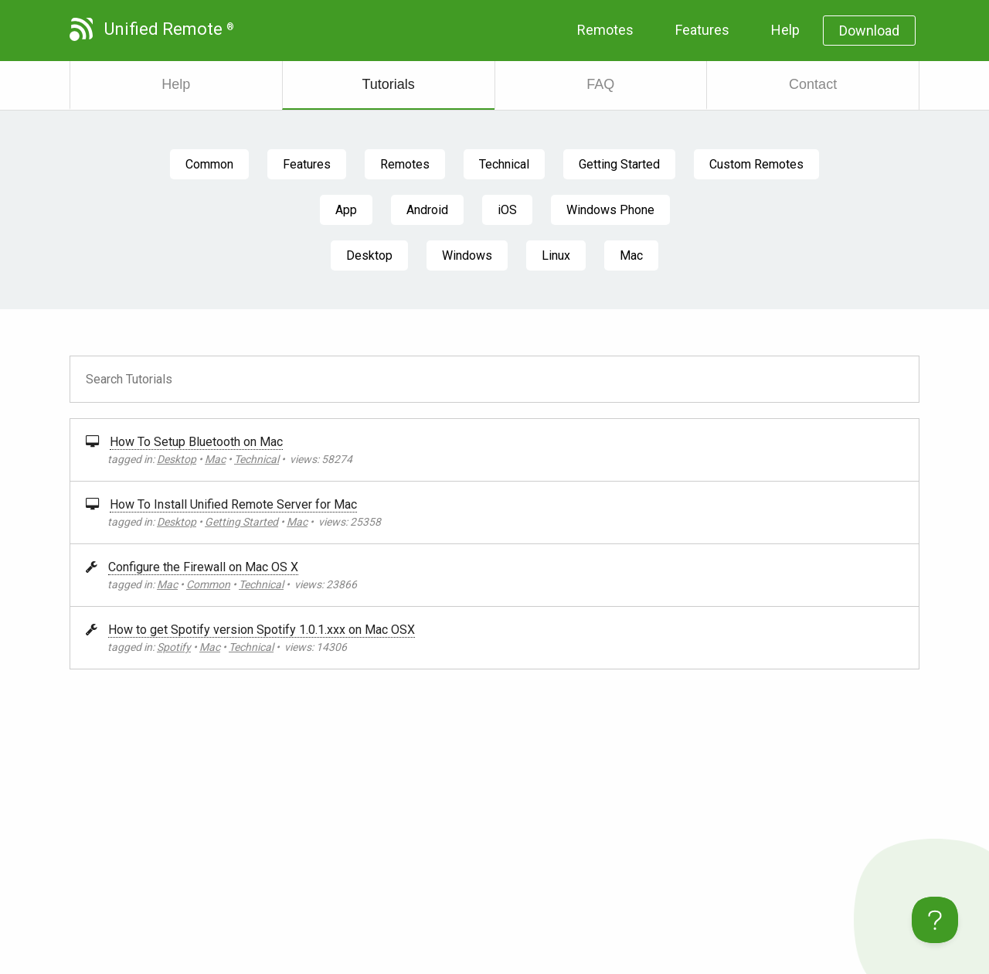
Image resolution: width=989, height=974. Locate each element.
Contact (813, 84)
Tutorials (388, 84)
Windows (467, 255)
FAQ (600, 84)
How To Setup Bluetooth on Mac (196, 441)
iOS (507, 210)
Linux (556, 255)
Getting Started (619, 164)
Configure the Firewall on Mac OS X (203, 567)
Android (427, 210)
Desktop (369, 255)
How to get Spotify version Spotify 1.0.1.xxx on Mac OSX (261, 629)
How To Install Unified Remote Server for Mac (233, 504)
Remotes (605, 30)
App (346, 210)
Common (209, 164)
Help (785, 30)
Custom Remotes (756, 164)
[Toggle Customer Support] (935, 920)
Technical (504, 164)
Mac (631, 255)
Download (869, 30)
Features (702, 30)
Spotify (174, 647)
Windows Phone (610, 210)
